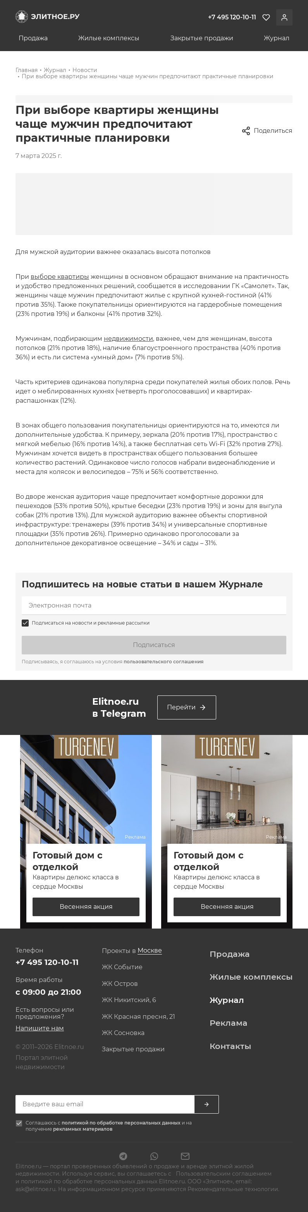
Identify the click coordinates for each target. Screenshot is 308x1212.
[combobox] (150, 950)
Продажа (33, 38)
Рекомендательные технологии (233, 1189)
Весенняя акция (86, 906)
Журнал (276, 38)
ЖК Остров (120, 983)
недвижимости (128, 338)
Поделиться (267, 131)
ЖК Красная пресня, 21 (138, 1016)
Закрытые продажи (201, 38)
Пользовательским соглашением (223, 1173)
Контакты (230, 1046)
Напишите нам (39, 1028)
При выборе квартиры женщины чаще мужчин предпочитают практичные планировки (148, 76)
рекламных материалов (82, 1129)
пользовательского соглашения (163, 661)
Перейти (186, 707)
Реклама (229, 1023)
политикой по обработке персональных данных (122, 1123)
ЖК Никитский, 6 (129, 1000)
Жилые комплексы (108, 38)
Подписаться (154, 645)
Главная (26, 70)
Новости (84, 70)
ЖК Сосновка (123, 1033)
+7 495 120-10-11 (47, 962)
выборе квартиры (60, 276)
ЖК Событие (122, 967)
